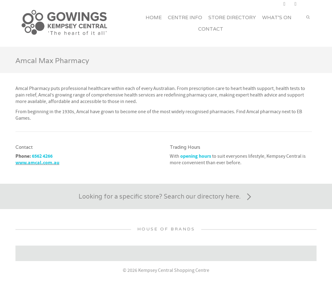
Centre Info (185, 17)
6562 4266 (42, 156)
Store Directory (232, 17)
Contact (210, 29)
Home (154, 17)
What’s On (277, 17)
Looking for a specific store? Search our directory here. (166, 197)
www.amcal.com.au (37, 162)
